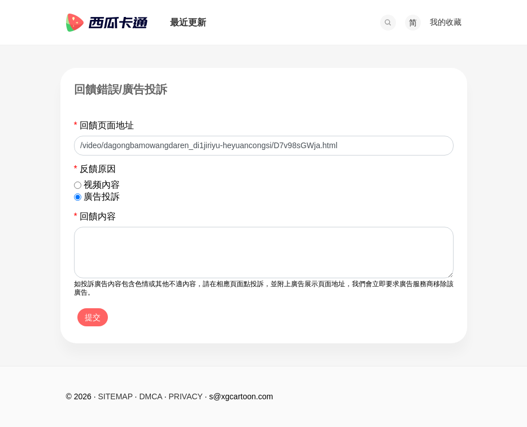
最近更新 (188, 22)
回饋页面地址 (104, 125)
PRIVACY (186, 396)
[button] (388, 23)
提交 (93, 317)
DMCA (150, 396)
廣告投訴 (102, 196)
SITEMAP (115, 396)
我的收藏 (445, 22)
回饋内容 (95, 216)
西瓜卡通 (106, 23)
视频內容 (102, 184)
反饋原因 (95, 169)
